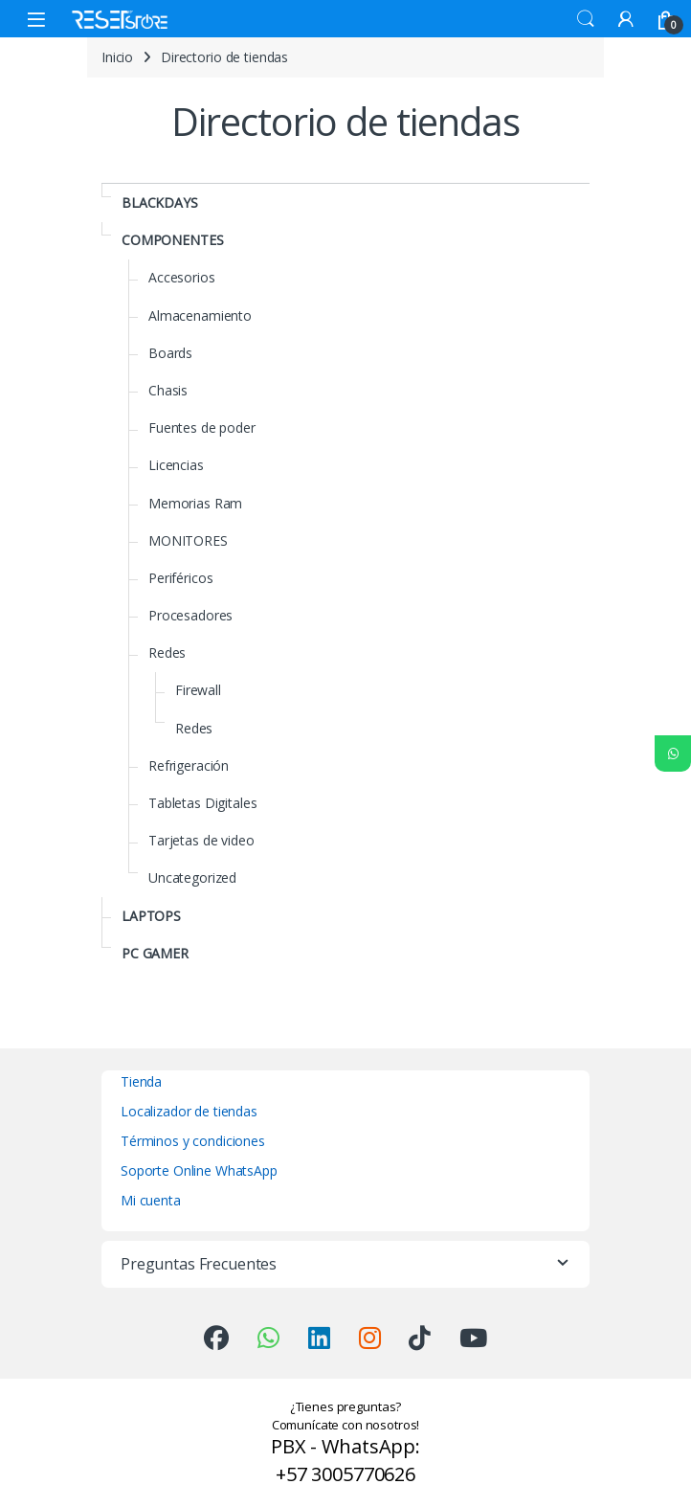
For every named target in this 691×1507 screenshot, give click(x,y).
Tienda (141, 1081)
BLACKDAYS (160, 202)
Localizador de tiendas (189, 1111)
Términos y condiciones (193, 1141)
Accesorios (181, 277)
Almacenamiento (200, 315)
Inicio (117, 57)
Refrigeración (188, 765)
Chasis (168, 390)
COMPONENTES (172, 240)
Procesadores (190, 615)
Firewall (198, 690)
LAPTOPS (151, 916)
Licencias (176, 465)
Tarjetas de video (201, 840)
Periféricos (180, 578)
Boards (170, 353)
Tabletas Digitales (202, 803)
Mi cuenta (151, 1200)
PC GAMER (155, 953)
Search (585, 19)
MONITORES (188, 540)
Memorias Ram (195, 503)
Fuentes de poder (202, 427)
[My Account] (625, 19)
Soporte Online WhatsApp (199, 1170)
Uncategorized (192, 877)
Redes (167, 652)
